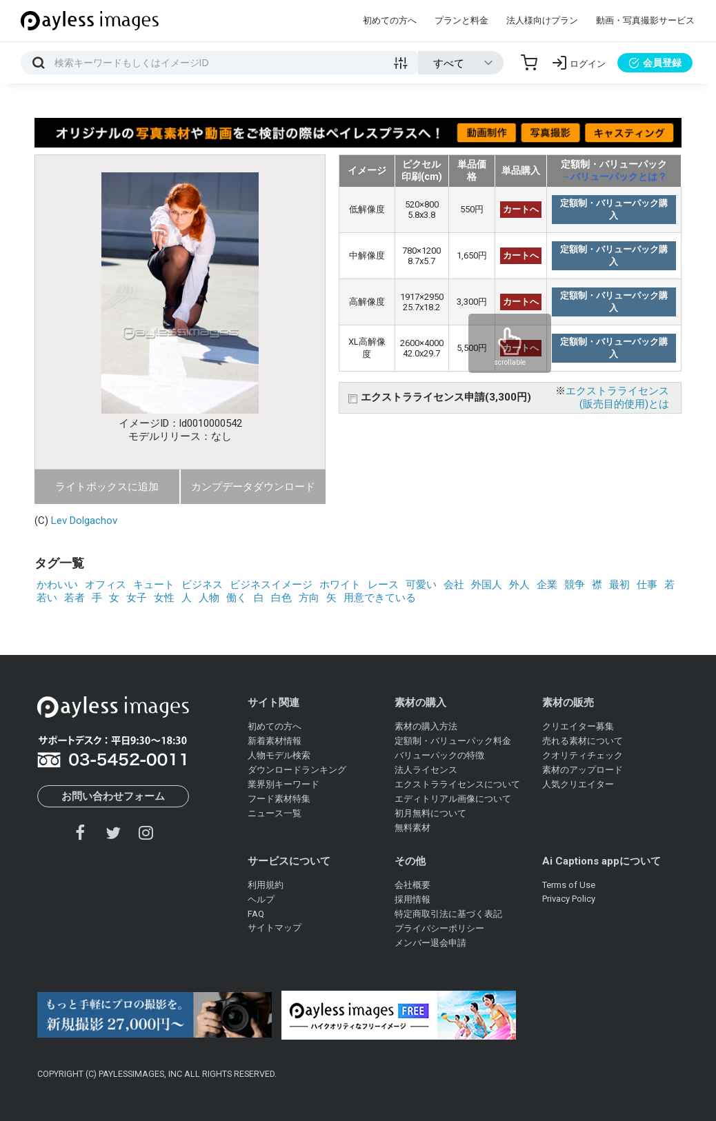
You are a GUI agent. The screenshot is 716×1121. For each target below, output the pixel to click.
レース (383, 584)
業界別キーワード (283, 784)
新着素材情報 (274, 741)
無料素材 (412, 827)
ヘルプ (261, 899)
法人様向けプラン (542, 20)
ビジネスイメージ (271, 584)
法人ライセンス (426, 770)
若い (47, 598)
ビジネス (202, 584)
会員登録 (655, 62)
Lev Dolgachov (84, 520)
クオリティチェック (582, 755)
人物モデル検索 (279, 755)
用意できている (380, 598)
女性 (164, 598)
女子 (136, 598)
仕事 (647, 584)
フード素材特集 (279, 799)
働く (236, 598)
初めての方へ (390, 20)
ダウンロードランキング (297, 770)
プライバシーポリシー (439, 928)
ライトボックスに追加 (107, 487)
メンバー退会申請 (430, 943)
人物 (209, 598)
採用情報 (412, 899)
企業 (547, 584)
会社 (454, 584)
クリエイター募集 (578, 726)
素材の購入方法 (426, 726)
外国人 (486, 584)
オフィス (105, 584)
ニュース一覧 (274, 813)
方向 (309, 598)
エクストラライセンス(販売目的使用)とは (617, 397)
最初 (619, 584)
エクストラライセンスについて (457, 784)
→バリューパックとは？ (614, 176)
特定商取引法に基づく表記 (448, 914)
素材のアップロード (582, 770)
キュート (154, 584)
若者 (74, 598)
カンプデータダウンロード (253, 487)
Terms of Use (568, 885)
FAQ (256, 914)
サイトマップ (274, 927)
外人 (519, 584)
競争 (574, 584)
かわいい (57, 584)
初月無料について (430, 813)
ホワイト (340, 584)
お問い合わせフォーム (113, 796)
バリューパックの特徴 (439, 755)
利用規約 (266, 885)
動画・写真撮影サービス (645, 20)
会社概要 (412, 885)
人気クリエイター (578, 784)
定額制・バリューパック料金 (453, 741)
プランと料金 (461, 20)
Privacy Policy (568, 898)
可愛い (421, 584)
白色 (281, 598)
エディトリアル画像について (453, 799)
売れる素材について (582, 741)
